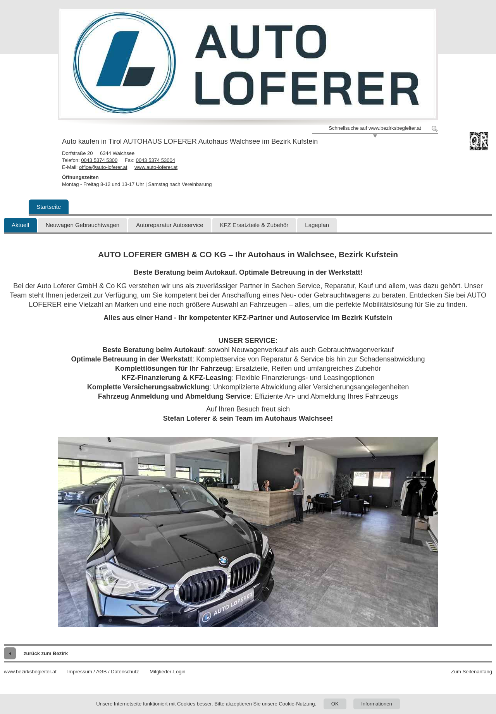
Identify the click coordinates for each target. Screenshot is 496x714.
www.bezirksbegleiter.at (30, 671)
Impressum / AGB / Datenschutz (103, 671)
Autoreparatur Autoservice (169, 225)
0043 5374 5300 (99, 160)
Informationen (376, 704)
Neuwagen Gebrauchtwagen (82, 225)
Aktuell (20, 225)
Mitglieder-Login (168, 671)
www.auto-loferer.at (155, 167)
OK (335, 704)
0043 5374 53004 (155, 160)
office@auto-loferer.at (103, 167)
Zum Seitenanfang (471, 671)
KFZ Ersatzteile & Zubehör (254, 225)
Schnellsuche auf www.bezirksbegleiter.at (375, 128)
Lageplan (317, 225)
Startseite (48, 206)
